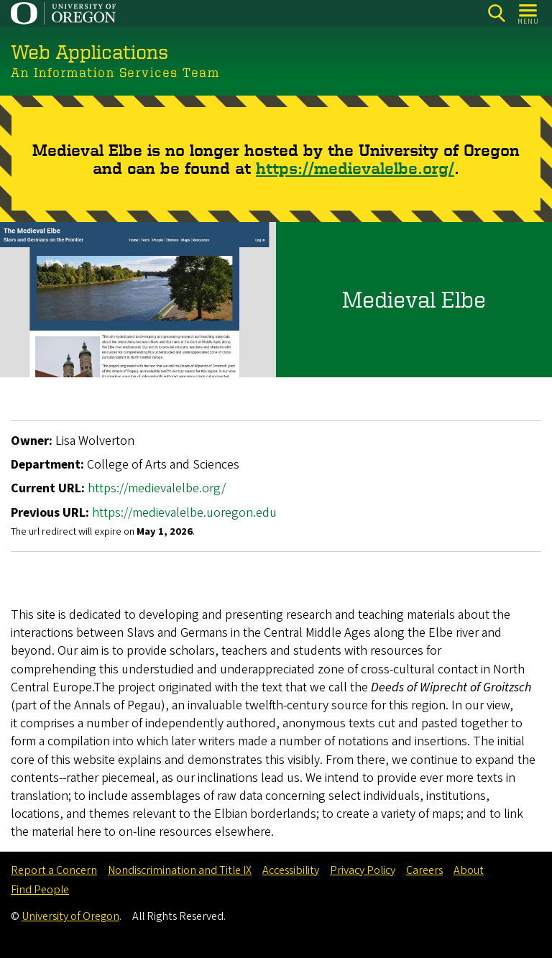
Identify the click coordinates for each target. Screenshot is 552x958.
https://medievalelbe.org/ (355, 167)
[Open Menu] (528, 13)
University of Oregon (70, 916)
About (469, 870)
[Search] (496, 13)
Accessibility (290, 870)
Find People (40, 890)
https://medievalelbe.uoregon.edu (184, 512)
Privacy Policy (362, 870)
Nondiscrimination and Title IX (180, 870)
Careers (424, 870)
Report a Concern (54, 870)
